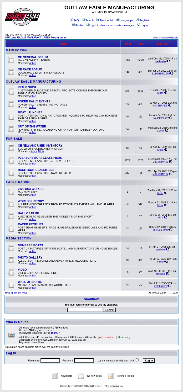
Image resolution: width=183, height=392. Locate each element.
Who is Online (17, 322)
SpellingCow (117, 386)
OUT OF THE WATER (32, 126)
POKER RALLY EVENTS (34, 101)
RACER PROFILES (30, 224)
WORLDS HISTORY (31, 201)
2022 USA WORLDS (31, 189)
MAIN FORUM (16, 50)
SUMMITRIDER (160, 73)
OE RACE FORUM (30, 69)
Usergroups (124, 20)
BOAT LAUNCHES (30, 112)
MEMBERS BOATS (30, 245)
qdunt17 (55, 333)
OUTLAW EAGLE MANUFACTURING (33, 81)
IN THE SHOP (27, 87)
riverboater (160, 61)
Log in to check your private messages (110, 25)
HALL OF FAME (28, 213)
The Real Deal (160, 230)
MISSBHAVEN (160, 162)
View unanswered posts (165, 37)
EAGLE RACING (18, 182)
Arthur (32, 63)
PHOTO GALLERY (30, 257)
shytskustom (160, 286)
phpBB (74, 386)
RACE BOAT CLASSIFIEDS (36, 170)
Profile (77, 25)
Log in (142, 25)
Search (88, 20)
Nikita (160, 93)
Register (142, 20)
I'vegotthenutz (160, 118)
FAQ (74, 20)
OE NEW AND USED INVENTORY (40, 145)
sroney (160, 130)
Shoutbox (91, 299)
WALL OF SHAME (30, 282)
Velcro (160, 261)
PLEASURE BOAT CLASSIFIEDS (40, 157)
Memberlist (105, 20)
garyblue (160, 249)
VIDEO (22, 269)
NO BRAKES (160, 105)
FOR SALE (14, 138)
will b (160, 217)
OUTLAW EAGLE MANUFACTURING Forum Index (35, 37)
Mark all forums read (16, 293)
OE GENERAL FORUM (33, 57)
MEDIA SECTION (19, 238)
